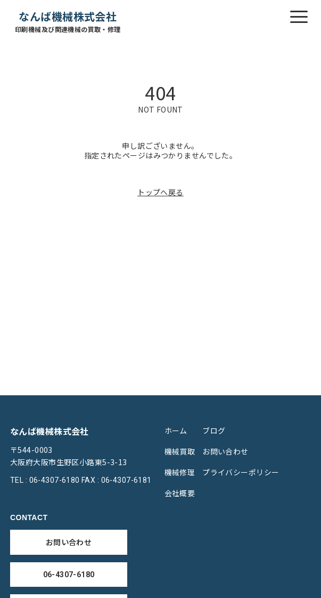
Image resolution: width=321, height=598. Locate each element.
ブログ (213, 430)
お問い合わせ (225, 451)
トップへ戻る (160, 192)
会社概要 (179, 493)
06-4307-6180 (69, 574)
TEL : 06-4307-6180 (45, 480)
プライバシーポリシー (240, 472)
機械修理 (179, 472)
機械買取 (179, 451)
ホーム (175, 430)
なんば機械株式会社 (68, 22)
